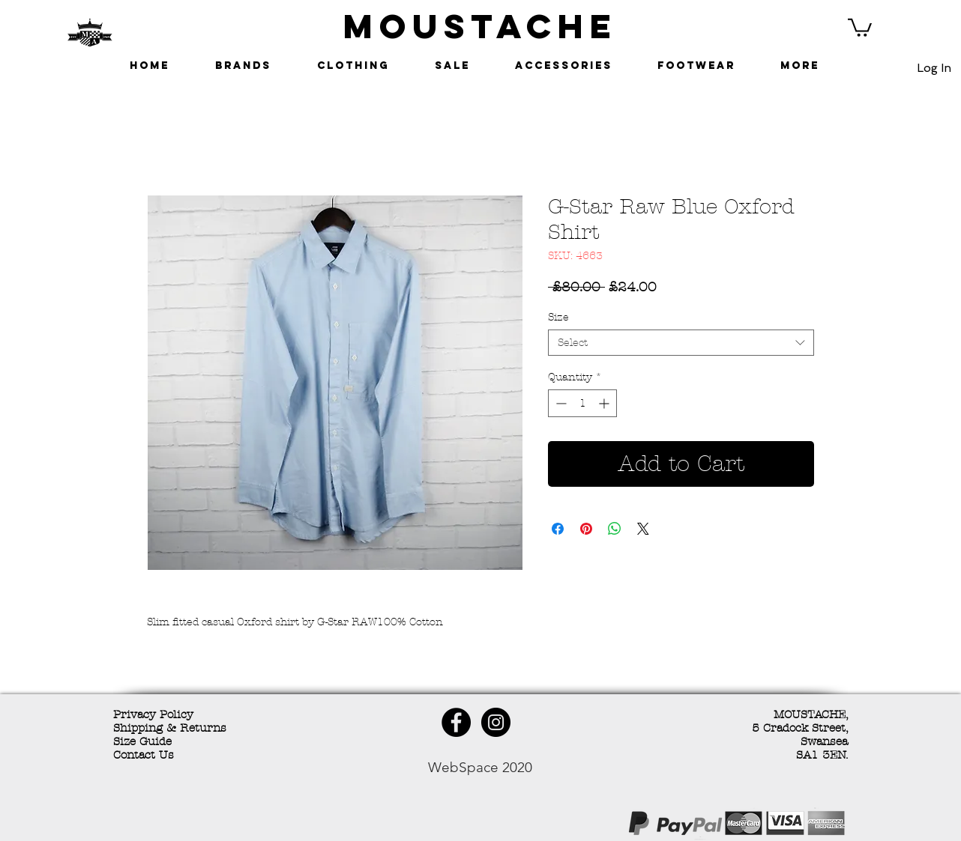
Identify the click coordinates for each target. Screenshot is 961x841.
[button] (860, 26)
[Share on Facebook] (558, 529)
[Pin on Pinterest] (586, 529)
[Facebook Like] (222, 825)
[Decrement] (559, 403)
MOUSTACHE (480, 25)
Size (558, 317)
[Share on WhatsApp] (615, 529)
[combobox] (681, 343)
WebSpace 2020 (480, 767)
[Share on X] (643, 529)
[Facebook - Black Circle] (456, 722)
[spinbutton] (582, 403)
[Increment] (605, 403)
